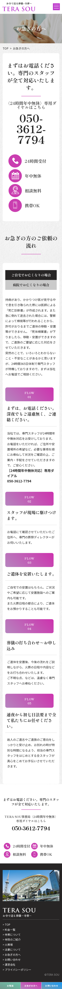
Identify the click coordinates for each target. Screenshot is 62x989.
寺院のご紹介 (13, 939)
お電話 (10, 985)
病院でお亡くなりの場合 (31, 284)
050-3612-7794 (31, 128)
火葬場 (9, 945)
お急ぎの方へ (21, 48)
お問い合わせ (13, 960)
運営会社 (10, 964)
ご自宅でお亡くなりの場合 (31, 275)
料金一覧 (10, 930)
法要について (13, 949)
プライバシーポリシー (18, 970)
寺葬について (13, 934)
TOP (5, 48)
